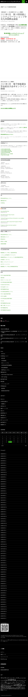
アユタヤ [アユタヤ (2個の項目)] (24, 680)
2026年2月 (3, 458)
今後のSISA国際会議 (5, 329)
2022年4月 (3, 488)
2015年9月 (3, 592)
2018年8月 (3, 527)
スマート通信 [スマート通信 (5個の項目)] (4, 682)
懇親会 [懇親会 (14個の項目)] (3, 687)
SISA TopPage (4, 376)
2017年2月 (3, 562)
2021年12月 (3, 493)
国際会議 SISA (3, 200)
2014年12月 (3, 606)
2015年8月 (3, 595)
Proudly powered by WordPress (6, 695)
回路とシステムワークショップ (7, 261)
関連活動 (2, 381)
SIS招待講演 (3, 360)
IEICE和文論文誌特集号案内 (6, 298)
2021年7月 (3, 497)
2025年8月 (3, 460)
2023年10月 (3, 474)
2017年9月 (3, 551)
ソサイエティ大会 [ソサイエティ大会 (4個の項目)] (10, 682)
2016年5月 (3, 578)
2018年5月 (3, 534)
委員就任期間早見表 (5, 669)
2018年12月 (3, 523)
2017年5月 (3, 558)
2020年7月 (3, 511)
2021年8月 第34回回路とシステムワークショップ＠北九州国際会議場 (14, 16)
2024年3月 (3, 470)
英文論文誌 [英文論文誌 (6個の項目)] (15, 688)
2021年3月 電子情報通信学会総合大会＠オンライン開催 (13, 86)
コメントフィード (4, 656)
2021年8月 (3, 495)
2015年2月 (3, 604)
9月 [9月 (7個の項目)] (5, 678)
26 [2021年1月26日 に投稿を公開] (10, 441)
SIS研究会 (3, 202)
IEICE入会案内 (4, 296)
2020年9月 (3, 509)
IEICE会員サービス (4, 286)
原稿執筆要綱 (3, 243)
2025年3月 (3, 465)
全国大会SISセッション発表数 (7, 153)
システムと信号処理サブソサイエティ (8, 254)
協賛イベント (6, 12)
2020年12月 (3, 507)
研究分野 (3, 358)
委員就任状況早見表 (5, 390)
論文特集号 (3, 422)
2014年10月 (3, 611)
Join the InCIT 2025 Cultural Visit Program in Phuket (11, 221)
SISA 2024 (4, 208)
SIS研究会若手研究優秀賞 (6, 365)
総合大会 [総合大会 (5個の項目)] (3, 688)
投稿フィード (3, 654)
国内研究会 (3, 413)
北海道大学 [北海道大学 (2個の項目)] (11, 685)
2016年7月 (3, 574)
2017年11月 (3, 546)
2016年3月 (3, 581)
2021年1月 (3, 504)
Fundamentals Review (5, 284)
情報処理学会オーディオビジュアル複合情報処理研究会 (12, 257)
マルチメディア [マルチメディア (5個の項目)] (13, 683)
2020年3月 (3, 514)
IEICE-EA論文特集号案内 (6, 275)
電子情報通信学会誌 (5, 289)
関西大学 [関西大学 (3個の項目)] (23, 688)
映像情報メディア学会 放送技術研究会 (9, 252)
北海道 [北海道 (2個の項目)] (9, 685)
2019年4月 (3, 518)
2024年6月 (3, 467)
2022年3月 (3, 490)
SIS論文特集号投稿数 (5, 154)
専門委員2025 (3, 386)
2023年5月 (3, 479)
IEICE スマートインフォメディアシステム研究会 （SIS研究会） (11, 1)
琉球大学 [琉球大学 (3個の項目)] (23, 687)
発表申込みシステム (5, 369)
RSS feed (3, 353)
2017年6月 (3, 555)
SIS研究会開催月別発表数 (6, 150)
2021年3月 (3, 502)
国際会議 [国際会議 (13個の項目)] (19, 685)
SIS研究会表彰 (4, 401)
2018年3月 (3, 537)
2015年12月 (3, 585)
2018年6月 (3, 532)
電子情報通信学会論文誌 (6, 310)
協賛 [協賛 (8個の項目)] (15, 685)
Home (2, 351)
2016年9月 (3, 572)
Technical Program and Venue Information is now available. (12, 218)
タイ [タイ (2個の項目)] (15, 682)
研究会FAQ (3, 239)
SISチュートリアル (5, 362)
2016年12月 (3, 565)
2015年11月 (3, 588)
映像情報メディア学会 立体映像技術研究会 (9, 266)
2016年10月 (3, 569)
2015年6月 (3, 599)
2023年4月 (3, 481)
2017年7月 (3, 553)
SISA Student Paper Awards (7, 374)
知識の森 (2, 277)
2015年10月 (3, 590)
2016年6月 (3, 576)
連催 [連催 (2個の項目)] (21, 688)
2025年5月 (3, 463)
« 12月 (2, 445)
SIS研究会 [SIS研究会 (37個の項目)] (12, 680)
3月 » (26, 445)
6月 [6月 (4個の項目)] (3, 678)
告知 (10, 12)
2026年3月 (3, 456)
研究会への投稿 (4, 241)
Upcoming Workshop (5, 211)
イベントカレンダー (5, 383)
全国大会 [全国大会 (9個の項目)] (3, 685)
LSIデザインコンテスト (5, 264)
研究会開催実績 (4, 367)
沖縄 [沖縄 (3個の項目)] (17, 687)
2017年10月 (3, 548)
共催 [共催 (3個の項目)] (6, 685)
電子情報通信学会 (4, 307)
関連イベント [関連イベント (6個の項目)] (4, 690)
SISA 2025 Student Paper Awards (7, 214)
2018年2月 (3, 539)
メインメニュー (26, 1)
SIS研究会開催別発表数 (5, 149)
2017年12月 (3, 544)
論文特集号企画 (4, 379)
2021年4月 (3, 500)
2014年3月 (3, 618)
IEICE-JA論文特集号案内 (6, 293)
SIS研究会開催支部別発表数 (6, 151)
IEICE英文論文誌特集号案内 (6, 282)
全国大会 (2, 81)
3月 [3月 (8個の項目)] (2, 678)
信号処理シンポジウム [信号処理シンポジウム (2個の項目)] (21, 683)
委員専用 (3, 388)
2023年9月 (3, 477)
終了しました (17, 12)
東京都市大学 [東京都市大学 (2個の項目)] (13, 687)
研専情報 (2, 667)
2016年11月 (3, 567)
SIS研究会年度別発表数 (5, 152)
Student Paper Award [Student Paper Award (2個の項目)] (19, 680)
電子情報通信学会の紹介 (6, 303)
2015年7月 (3, 597)
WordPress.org (4, 659)
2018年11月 (3, 525)
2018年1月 (3, 541)
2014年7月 (3, 616)
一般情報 (2, 12)
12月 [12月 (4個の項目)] (13, 678)
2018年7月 (3, 530)
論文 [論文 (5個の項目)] (19, 688)
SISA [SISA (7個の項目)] (6, 680)
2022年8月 (3, 486)
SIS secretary (12, 21)
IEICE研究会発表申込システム (7, 291)
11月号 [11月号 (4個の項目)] (7, 678)
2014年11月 (3, 609)
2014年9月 (3, 613)
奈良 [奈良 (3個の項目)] (25, 685)
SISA (2, 399)
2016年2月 (3, 583)
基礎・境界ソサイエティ (6, 305)
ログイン (2, 652)
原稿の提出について (5, 236)
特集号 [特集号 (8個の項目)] (19, 687)
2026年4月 (3, 453)
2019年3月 (3, 521)
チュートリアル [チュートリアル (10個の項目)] (20, 682)
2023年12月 (3, 472)
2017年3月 (3, 560)
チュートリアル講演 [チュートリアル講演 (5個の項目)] (5, 683)
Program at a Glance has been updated (8, 225)
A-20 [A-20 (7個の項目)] (17, 678)
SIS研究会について (4, 356)
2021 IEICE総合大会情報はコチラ (8, 108)
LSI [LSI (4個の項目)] (4, 680)
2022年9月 (3, 483)
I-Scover (2, 300)
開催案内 (21, 12)
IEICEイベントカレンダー (6, 279)
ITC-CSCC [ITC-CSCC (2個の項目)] (2, 680)
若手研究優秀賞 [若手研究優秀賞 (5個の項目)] (8, 688)
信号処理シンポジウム (5, 259)
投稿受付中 (13, 12)
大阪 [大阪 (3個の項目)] (23, 685)
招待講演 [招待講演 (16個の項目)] (8, 687)
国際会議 (2, 415)
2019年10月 (3, 516)
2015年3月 (3, 602)
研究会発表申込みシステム (6, 198)
